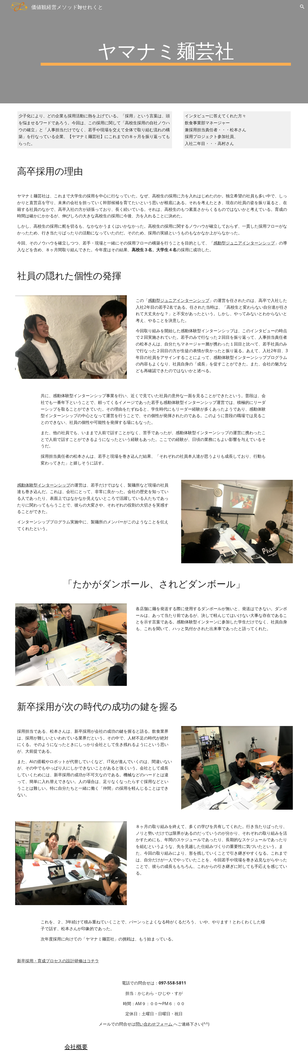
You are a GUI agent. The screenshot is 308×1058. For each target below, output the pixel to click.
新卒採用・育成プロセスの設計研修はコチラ (58, 961)
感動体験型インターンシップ (43, 485)
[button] (302, 7)
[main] (166, 52)
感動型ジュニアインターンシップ (244, 243)
